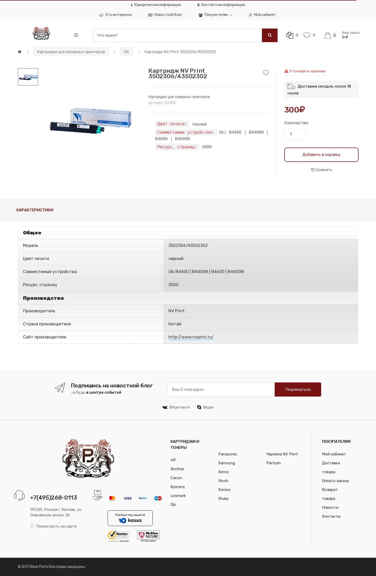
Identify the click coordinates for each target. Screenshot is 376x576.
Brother (177, 469)
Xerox (223, 472)
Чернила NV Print (282, 454)
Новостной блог (165, 15)
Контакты (331, 516)
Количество (296, 122)
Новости (330, 507)
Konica (224, 489)
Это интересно (116, 15)
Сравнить (321, 170)
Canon (176, 478)
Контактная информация (221, 5)
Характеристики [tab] (34, 210)
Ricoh (223, 480)
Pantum (273, 463)
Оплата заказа (335, 480)
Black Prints (39, 566)
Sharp (223, 498)
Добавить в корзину (321, 154)
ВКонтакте (176, 407)
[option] (89, 119)
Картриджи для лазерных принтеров (71, 51)
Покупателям (213, 15)
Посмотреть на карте (53, 526)
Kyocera (178, 486)
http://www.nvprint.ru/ (191, 337)
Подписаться (297, 389)
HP (173, 460)
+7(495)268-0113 (53, 497)
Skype (205, 407)
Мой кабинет (262, 15)
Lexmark (178, 495)
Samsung (226, 463)
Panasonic (227, 454)
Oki (126, 51)
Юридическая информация (156, 5)
